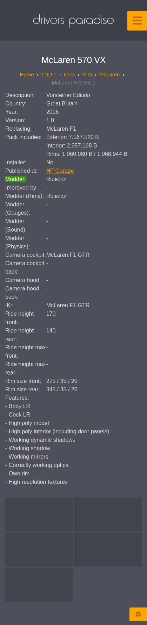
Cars (69, 74)
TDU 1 (48, 74)
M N (87, 74)
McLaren (109, 74)
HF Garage (60, 171)
